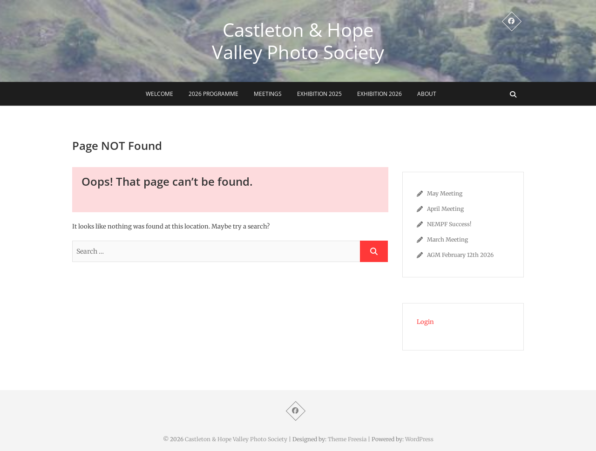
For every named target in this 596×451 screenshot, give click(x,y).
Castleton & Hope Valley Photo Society (298, 41)
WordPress (419, 439)
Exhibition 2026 (379, 94)
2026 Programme (213, 94)
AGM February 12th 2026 (460, 254)
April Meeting (445, 208)
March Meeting (447, 239)
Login (425, 322)
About (426, 94)
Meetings (268, 94)
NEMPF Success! (449, 224)
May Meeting (444, 193)
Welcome (159, 94)
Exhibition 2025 (319, 94)
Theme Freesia (347, 439)
